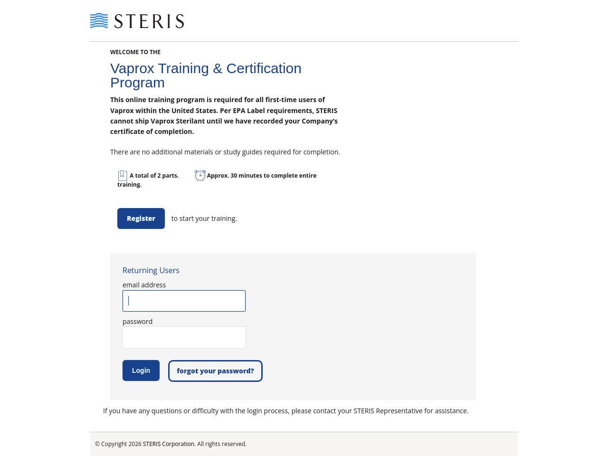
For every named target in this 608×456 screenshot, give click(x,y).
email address (144, 284)
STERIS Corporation (168, 444)
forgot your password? (215, 370)
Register (141, 218)
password (137, 321)
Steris (137, 21)
